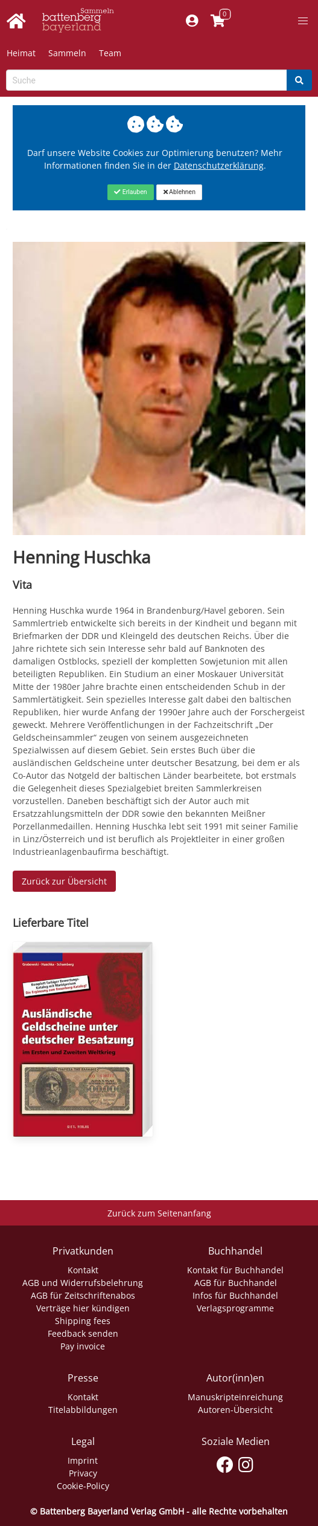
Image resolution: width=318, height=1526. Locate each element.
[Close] (130, 192)
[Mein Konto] (191, 21)
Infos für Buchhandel (235, 1295)
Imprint (83, 1460)
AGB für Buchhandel (235, 1282)
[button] (303, 21)
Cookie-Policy (83, 1486)
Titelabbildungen (83, 1409)
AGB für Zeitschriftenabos (83, 1295)
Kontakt (83, 1270)
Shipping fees (82, 1320)
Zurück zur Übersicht (64, 881)
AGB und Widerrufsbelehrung (82, 1282)
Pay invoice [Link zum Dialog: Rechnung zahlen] (82, 1346)
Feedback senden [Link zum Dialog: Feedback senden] (83, 1333)
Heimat (21, 53)
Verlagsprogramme (235, 1308)
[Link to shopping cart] (217, 21)
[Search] (299, 80)
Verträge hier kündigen (83, 1308)
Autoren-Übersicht (235, 1409)
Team (110, 53)
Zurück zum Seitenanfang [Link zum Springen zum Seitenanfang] (159, 1213)
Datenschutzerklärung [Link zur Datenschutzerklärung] (219, 165)
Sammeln (67, 53)
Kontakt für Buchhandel (235, 1270)
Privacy (83, 1473)
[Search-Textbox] (146, 80)
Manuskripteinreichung (235, 1397)
